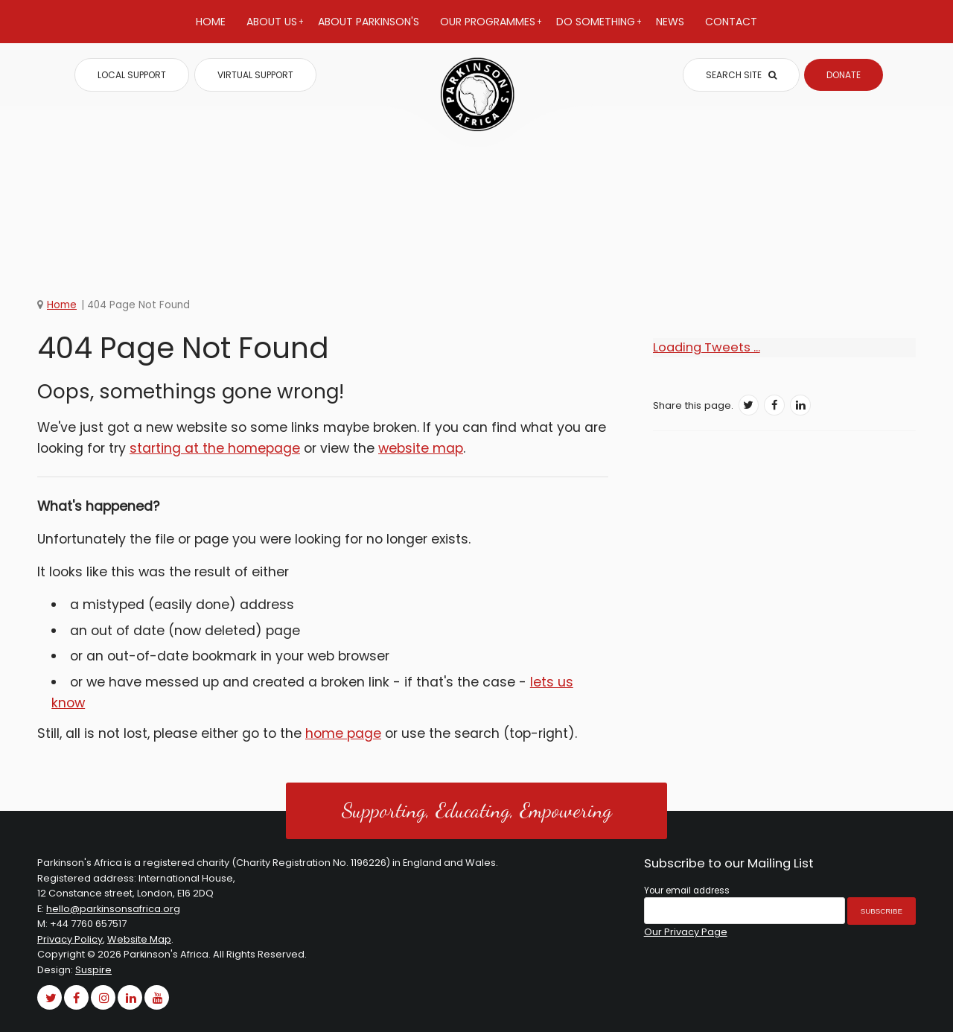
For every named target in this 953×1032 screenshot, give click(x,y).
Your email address (687, 890)
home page (343, 733)
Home (211, 21)
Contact (731, 21)
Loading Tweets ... (706, 347)
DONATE (843, 75)
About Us (275, 28)
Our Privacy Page (685, 932)
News (670, 21)
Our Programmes (491, 28)
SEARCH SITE (741, 75)
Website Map (139, 939)
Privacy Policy (70, 939)
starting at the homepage (215, 448)
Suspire (93, 969)
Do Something (599, 28)
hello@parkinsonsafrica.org (113, 908)
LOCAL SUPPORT (132, 75)
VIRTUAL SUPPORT (255, 75)
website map (420, 448)
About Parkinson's (368, 21)
